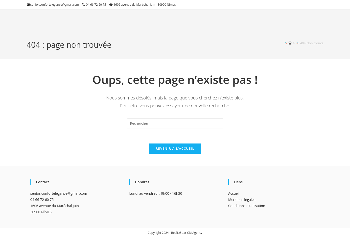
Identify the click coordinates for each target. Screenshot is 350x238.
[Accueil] (290, 43)
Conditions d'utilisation (246, 205)
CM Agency (194, 233)
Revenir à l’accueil (175, 148)
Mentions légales (241, 199)
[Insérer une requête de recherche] (175, 123)
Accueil (233, 193)
